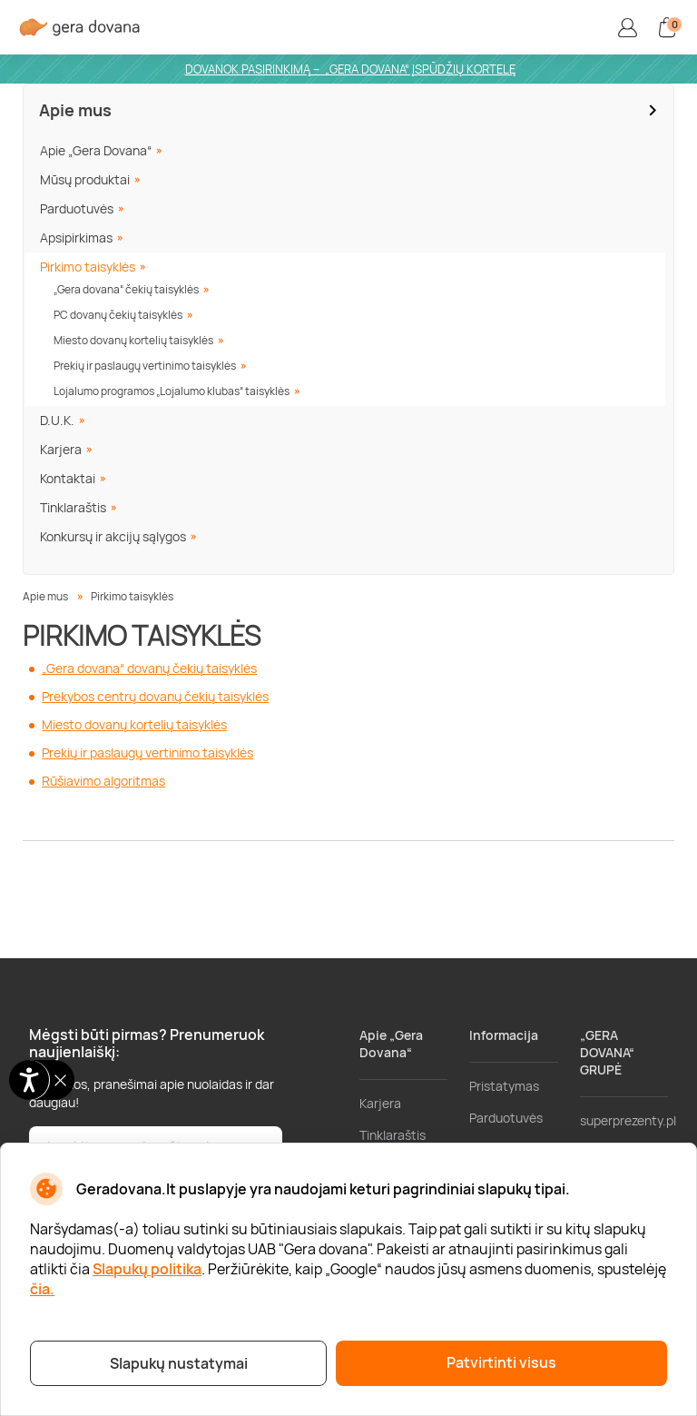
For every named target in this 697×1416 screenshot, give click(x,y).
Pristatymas (504, 1085)
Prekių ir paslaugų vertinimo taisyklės (145, 365)
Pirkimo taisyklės (87, 266)
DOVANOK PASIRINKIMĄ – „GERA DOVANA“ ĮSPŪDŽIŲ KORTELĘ (350, 69)
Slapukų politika (147, 1269)
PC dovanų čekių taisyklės (118, 314)
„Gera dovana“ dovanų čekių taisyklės (149, 668)
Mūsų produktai (85, 179)
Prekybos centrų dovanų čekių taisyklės (155, 696)
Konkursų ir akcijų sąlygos (113, 536)
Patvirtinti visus (501, 1362)
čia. (42, 1289)
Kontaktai (67, 478)
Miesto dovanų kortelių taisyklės (133, 340)
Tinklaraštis (73, 507)
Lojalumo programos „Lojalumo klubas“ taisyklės (172, 391)
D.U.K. (57, 420)
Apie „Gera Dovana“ (96, 150)
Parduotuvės (76, 208)
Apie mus (75, 110)
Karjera (61, 449)
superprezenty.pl (628, 1120)
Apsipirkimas (76, 237)
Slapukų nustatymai (179, 1363)
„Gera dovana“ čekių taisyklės (126, 289)
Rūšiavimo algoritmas (103, 780)
